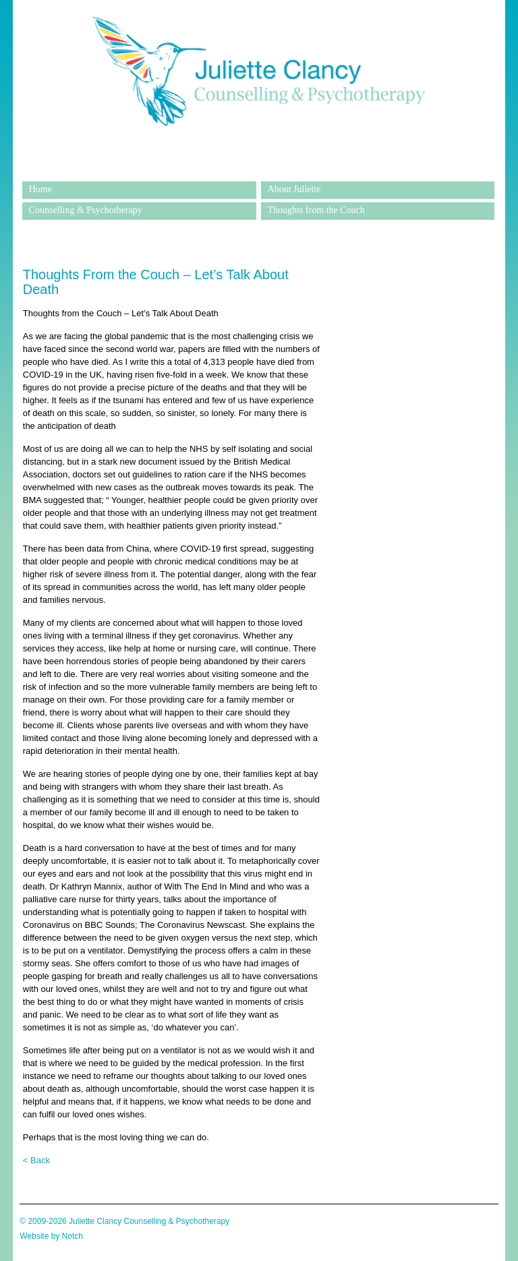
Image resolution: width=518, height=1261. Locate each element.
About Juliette (294, 189)
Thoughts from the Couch (316, 210)
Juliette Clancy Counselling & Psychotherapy (258, 171)
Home (40, 189)
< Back (36, 1160)
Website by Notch (51, 1236)
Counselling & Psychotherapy (85, 210)
